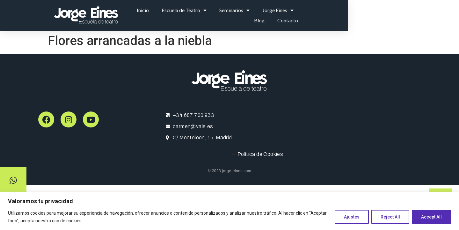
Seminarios (295, 15)
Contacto (401, 15)
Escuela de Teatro (245, 15)
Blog (373, 15)
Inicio (204, 15)
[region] (229, 211)
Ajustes (352, 216)
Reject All (390, 216)
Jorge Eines (339, 15)
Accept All (431, 216)
